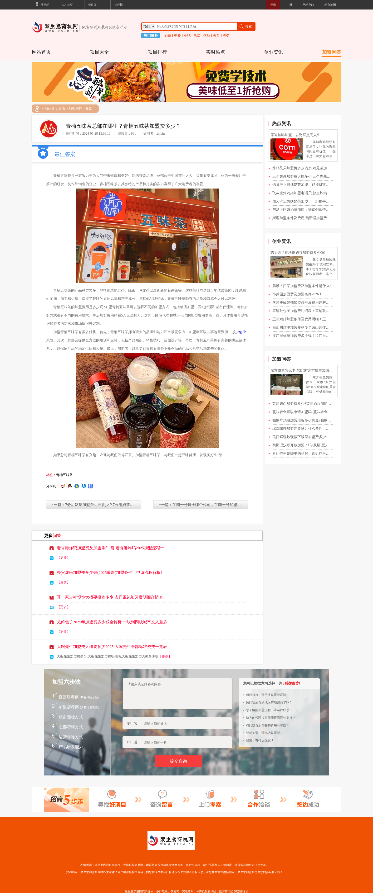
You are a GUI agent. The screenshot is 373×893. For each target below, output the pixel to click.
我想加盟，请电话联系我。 (264, 733)
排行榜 (118, 4)
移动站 (42, 5)
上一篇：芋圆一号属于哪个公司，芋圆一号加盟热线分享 (203, 505)
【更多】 (63, 557)
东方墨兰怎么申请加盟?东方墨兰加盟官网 (303, 370)
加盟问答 (331, 52)
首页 (67, 5)
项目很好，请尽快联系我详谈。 (267, 695)
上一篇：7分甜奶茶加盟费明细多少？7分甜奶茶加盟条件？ (95, 505)
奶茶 (167, 35)
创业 (242, 332)
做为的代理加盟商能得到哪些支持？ (270, 717)
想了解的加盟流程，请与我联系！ (269, 710)
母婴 (226, 35)
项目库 (92, 4)
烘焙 (197, 35)
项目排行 (157, 52)
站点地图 (330, 4)
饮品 (206, 35)
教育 (216, 35)
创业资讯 (273, 52)
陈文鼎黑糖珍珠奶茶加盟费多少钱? (298, 253)
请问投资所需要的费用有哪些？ (267, 725)
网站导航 (308, 4)
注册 (289, 4)
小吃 (187, 35)
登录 (273, 4)
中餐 (177, 35)
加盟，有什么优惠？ (260, 740)
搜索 (245, 26)
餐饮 (88, 108)
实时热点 (215, 52)
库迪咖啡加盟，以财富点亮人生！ (297, 135)
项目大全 (99, 52)
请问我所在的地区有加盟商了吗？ (269, 702)
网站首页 (41, 52)
